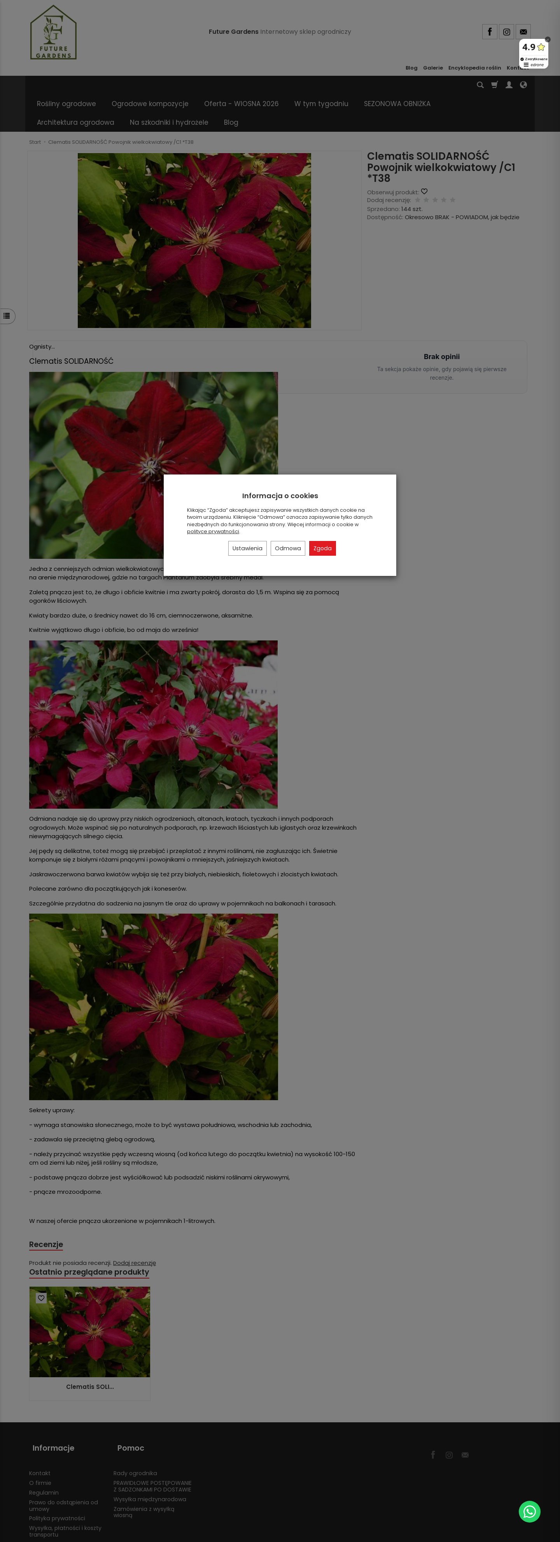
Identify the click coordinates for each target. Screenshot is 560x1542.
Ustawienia (247, 548)
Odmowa (288, 548)
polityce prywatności (213, 531)
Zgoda (322, 548)
